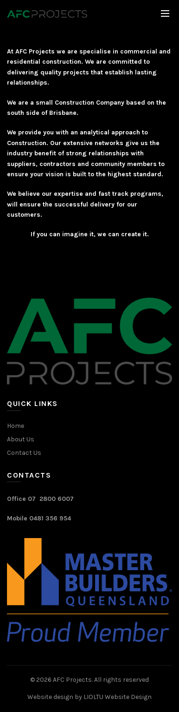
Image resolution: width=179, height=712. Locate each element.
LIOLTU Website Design (117, 697)
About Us (20, 439)
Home (15, 426)
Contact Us (24, 453)
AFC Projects (72, 680)
